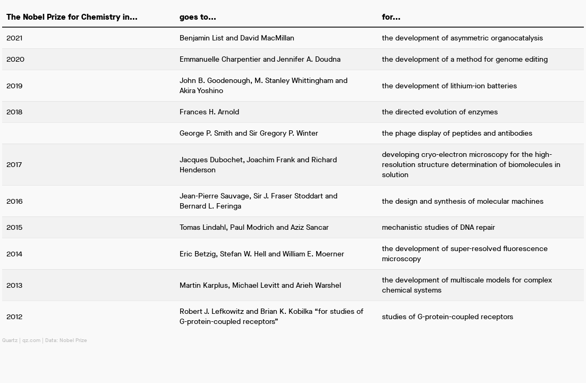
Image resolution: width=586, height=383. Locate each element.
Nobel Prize (73, 340)
